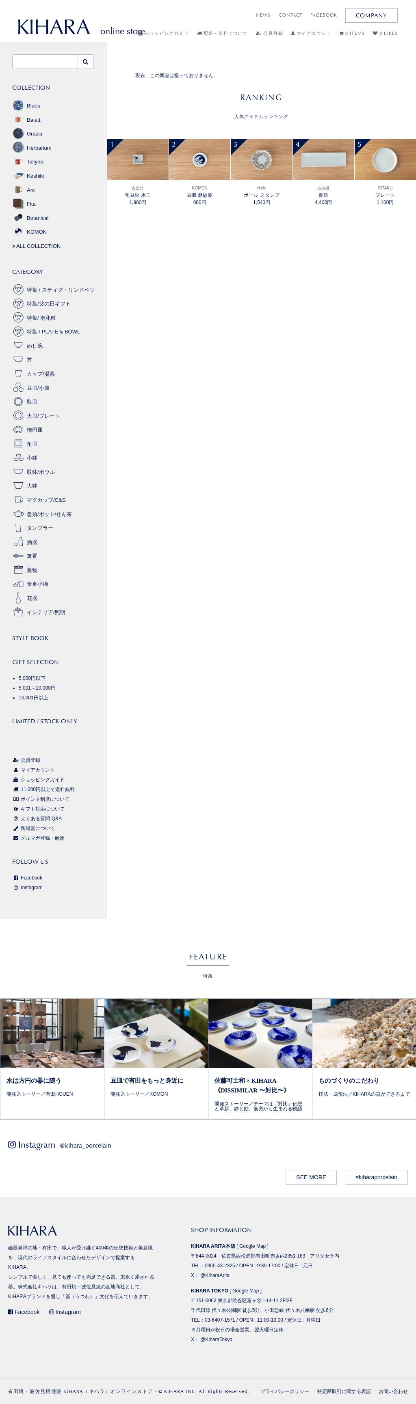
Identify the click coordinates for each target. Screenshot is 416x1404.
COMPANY (371, 15)
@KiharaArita (215, 1275)
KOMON (29, 232)
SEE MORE (311, 1177)
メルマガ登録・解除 (38, 838)
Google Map (252, 1246)
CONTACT (290, 15)
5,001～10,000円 (37, 688)
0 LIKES (385, 33)
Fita (24, 204)
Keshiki (28, 176)
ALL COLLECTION (36, 246)
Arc (23, 190)
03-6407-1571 (220, 1320)
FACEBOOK (323, 15)
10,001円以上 (33, 698)
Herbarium (32, 148)
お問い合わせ (393, 1391)
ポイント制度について (40, 799)
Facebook (27, 878)
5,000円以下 (32, 678)
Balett (26, 120)
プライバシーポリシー (284, 1391)
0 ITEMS (352, 33)
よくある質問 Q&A (37, 818)
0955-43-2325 (220, 1266)
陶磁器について (33, 828)
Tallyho (27, 162)
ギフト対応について (38, 809)
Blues (26, 106)
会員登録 (269, 33)
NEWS (263, 15)
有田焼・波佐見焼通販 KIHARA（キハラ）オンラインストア (80, 1391)
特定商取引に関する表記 (344, 1391)
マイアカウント (311, 33)
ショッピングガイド (163, 33)
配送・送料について (222, 33)
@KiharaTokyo (216, 1339)
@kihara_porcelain (85, 1145)
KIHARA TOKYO (209, 1291)
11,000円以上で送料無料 (43, 789)
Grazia (27, 134)
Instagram (27, 887)
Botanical (30, 218)
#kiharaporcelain (376, 1177)
